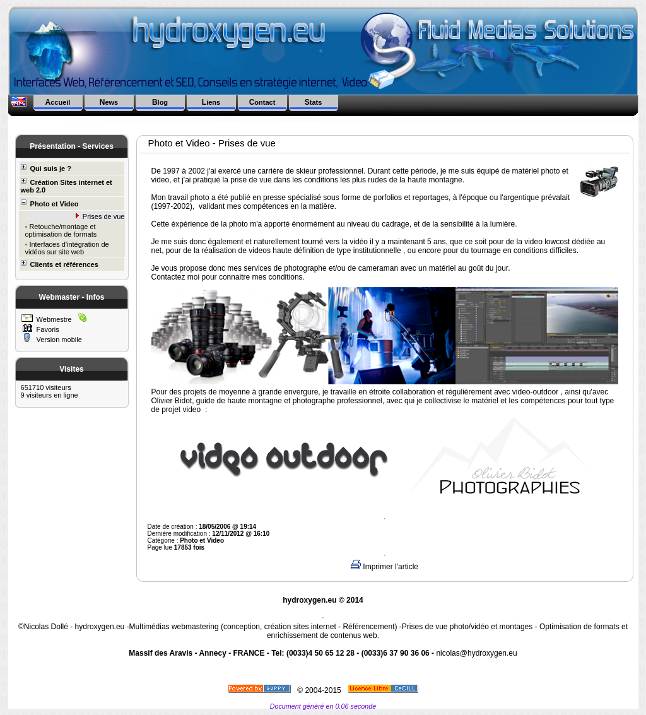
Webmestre (53, 319)
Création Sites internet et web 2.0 (66, 186)
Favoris (47, 329)
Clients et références (59, 264)
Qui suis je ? (46, 168)
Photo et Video (50, 203)
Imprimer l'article (384, 566)
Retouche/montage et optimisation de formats (61, 230)
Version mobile (58, 339)
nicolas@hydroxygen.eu (476, 653)
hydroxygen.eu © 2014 (323, 600)
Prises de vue (103, 216)
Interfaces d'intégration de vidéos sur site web (67, 248)
